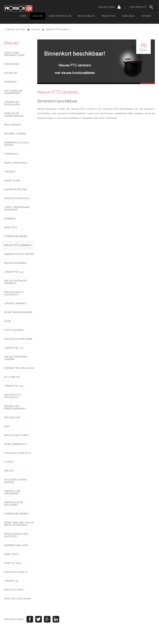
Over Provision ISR (60, 16)
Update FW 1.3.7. (14, 347)
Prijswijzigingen (15, 262)
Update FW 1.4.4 (13, 385)
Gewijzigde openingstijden (14, 54)
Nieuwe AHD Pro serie (18, 338)
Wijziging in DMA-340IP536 (15, 481)
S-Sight (9, 461)
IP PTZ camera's (14, 330)
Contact (146, 16)
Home (22, 16)
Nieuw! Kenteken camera (15, 358)
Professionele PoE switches (16, 535)
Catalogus (128, 16)
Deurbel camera (15, 133)
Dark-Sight (11, 554)
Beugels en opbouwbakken (14, 407)
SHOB (7, 321)
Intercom (10, 81)
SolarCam (10, 72)
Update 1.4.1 (11, 580)
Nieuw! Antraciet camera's (15, 282)
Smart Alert (12, 180)
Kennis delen (86, 16)
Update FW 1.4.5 (13, 271)
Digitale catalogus (16, 198)
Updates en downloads (12, 103)
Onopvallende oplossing (13, 503)
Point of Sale (13, 563)
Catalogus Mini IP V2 (17, 453)
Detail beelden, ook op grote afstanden (19, 523)
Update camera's (15, 303)
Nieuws (37, 16)
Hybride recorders (16, 513)
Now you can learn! (17, 598)
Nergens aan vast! (16, 545)
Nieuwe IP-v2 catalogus (12, 396)
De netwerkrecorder (18, 312)
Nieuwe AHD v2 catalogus (14, 293)
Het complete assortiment (13, 92)
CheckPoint (11, 64)
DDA (6, 426)
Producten (108, 16)
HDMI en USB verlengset (12, 492)
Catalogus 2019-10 (15, 571)
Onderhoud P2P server (19, 254)
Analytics (10, 227)
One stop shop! (13, 589)
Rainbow (10, 218)
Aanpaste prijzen (15, 189)
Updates (9, 171)
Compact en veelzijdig (19, 368)
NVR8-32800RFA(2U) (15, 444)
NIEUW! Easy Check (16, 435)
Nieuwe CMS (12, 417)
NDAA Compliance (15, 162)
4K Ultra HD (12, 377)
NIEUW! (8, 470)
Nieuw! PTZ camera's (17, 245)
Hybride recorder (15, 236)
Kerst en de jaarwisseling (13, 114)
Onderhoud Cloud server (16, 143)
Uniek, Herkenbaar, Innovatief (17, 208)
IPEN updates (12, 124)
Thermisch (11, 153)
